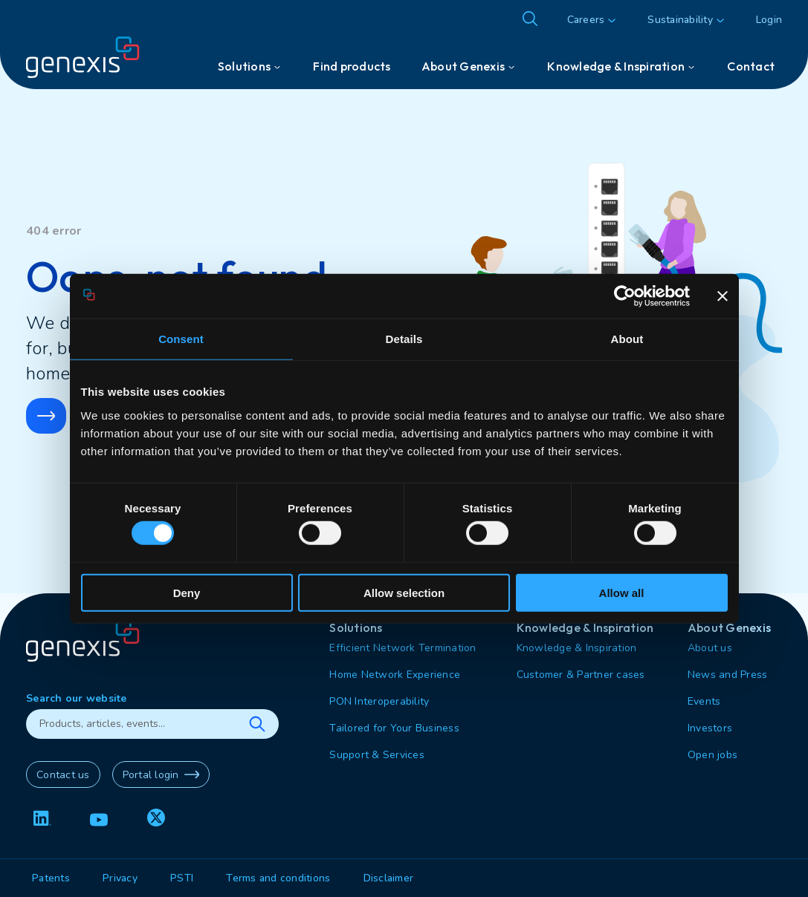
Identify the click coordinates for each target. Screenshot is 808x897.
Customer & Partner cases (581, 675)
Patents (51, 878)
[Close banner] (722, 296)
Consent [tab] (181, 339)
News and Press (728, 675)
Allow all (621, 592)
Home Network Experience (394, 675)
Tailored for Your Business (394, 728)
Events (704, 701)
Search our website (76, 698)
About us (710, 648)
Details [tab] (404, 339)
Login (769, 20)
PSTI (181, 878)
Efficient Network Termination (402, 648)
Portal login (161, 774)
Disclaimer (388, 878)
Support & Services (376, 755)
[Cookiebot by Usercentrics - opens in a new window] (625, 296)
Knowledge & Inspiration (577, 648)
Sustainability (680, 20)
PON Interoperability (379, 701)
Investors (710, 728)
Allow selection (404, 592)
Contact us (63, 775)
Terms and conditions (278, 878)
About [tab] (627, 339)
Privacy (120, 878)
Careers (586, 20)
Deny (187, 592)
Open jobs (712, 755)
